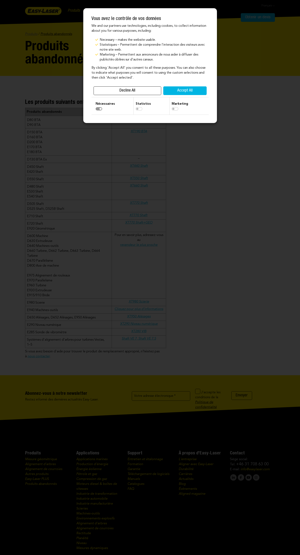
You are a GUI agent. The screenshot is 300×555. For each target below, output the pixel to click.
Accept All (185, 91)
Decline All (127, 91)
